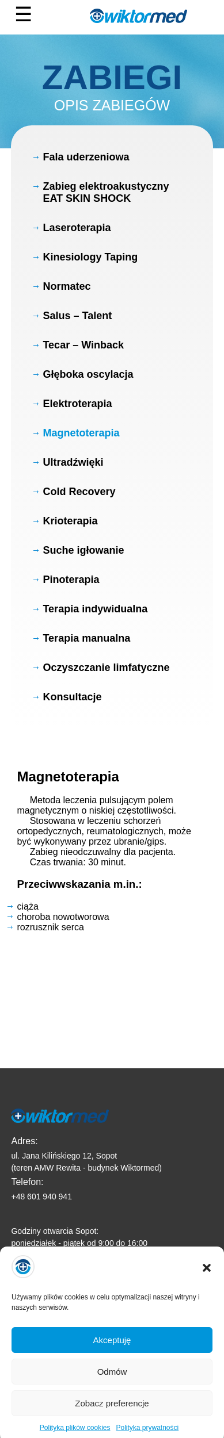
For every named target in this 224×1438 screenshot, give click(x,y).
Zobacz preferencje (112, 1412)
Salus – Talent (77, 315)
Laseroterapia (77, 227)
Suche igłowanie (83, 550)
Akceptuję (112, 1348)
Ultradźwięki (73, 462)
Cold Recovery (79, 491)
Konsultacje (72, 697)
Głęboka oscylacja (88, 374)
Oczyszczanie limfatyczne (106, 667)
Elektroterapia (77, 403)
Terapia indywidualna (95, 609)
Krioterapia (70, 521)
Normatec (66, 286)
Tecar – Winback (83, 345)
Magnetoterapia (81, 433)
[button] (206, 1277)
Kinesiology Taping (90, 257)
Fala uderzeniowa (86, 157)
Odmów (112, 1380)
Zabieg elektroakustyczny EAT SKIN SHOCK (106, 192)
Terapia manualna (86, 638)
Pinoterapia (71, 579)
